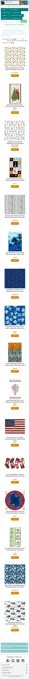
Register (9, 6)
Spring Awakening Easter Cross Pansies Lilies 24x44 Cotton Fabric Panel (14, 402)
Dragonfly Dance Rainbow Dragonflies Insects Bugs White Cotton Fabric (14, 143)
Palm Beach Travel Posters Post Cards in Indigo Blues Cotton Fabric (15, 327)
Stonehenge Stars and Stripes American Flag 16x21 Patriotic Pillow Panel (15, 439)
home (4, 9)
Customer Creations (16, 15)
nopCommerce (17, 676)
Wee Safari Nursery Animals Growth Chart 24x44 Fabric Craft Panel (15, 549)
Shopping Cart (16, 18)
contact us (5, 18)
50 (14, 40)
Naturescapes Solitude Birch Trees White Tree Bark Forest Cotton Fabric (15, 216)
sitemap (4, 15)
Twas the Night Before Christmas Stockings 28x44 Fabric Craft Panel (15, 475)
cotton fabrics (13, 9)
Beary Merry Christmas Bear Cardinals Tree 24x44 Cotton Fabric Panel (15, 106)
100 (13, 40)
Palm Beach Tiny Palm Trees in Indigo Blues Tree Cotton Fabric (15, 290)
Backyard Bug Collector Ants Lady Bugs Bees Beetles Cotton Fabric (15, 68)
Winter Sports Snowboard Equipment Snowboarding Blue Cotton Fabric (15, 586)
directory (16, 12)
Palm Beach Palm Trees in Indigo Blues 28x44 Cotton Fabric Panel (15, 253)
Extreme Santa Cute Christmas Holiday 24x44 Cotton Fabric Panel (14, 179)
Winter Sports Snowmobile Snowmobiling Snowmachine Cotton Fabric (15, 624)
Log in (12, 6)
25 (16, 40)
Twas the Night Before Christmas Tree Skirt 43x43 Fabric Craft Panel (15, 512)
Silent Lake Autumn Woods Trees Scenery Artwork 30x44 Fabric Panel (15, 364)
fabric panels (6, 12)
